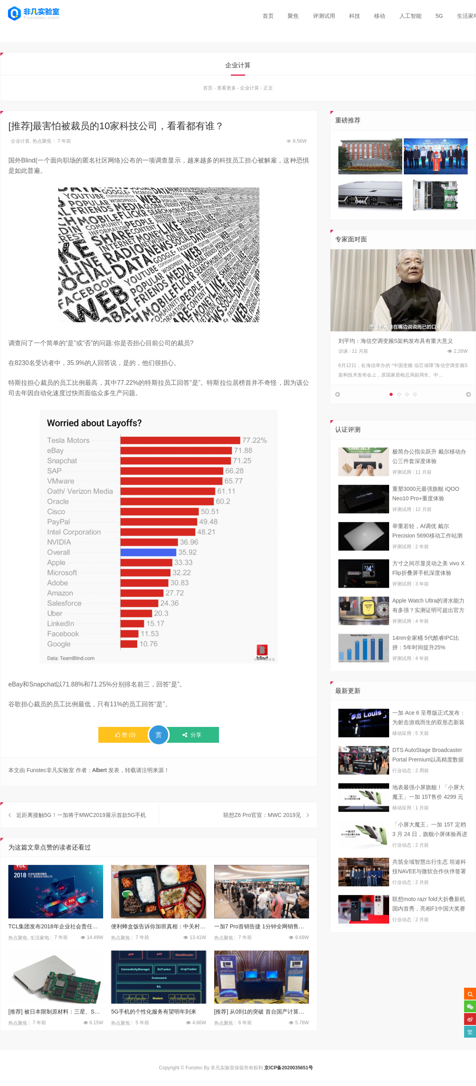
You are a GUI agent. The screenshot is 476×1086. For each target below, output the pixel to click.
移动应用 (401, 749)
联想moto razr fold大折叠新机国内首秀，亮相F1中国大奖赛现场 (428, 920)
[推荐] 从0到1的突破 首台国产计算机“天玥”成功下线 (261, 1028)
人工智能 (410, 16)
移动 (379, 16)
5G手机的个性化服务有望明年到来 (153, 1028)
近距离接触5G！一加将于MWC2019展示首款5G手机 (81, 831)
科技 (354, 16)
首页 (268, 16)
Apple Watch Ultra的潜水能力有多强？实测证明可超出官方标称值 (428, 622)
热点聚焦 (42, 143)
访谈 (343, 353)
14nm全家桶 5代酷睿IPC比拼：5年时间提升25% (425, 658)
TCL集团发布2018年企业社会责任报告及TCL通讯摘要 (55, 942)
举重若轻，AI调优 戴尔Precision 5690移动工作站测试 (427, 547)
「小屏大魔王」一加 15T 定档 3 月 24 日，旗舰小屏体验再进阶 (429, 846)
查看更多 (226, 90)
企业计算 (249, 90)
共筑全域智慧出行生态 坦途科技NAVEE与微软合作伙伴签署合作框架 (429, 883)
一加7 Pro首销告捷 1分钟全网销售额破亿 (261, 942)
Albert (99, 772)
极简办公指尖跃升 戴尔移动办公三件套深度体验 (429, 472)
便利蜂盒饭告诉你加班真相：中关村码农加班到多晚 (158, 942)
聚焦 (293, 16)
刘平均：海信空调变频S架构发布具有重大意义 (395, 343)
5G (439, 16)
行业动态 (401, 786)
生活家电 (39, 953)
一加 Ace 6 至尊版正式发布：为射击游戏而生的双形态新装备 (428, 734)
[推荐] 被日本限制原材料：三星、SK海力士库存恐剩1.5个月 (55, 1028)
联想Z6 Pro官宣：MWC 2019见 (262, 831)
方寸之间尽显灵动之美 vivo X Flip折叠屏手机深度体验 (428, 584)
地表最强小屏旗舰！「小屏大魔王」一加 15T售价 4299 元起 (428, 808)
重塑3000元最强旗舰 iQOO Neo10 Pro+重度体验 (425, 509)
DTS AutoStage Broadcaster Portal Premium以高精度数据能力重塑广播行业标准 (428, 771)
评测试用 (324, 16)
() (125, 737)
